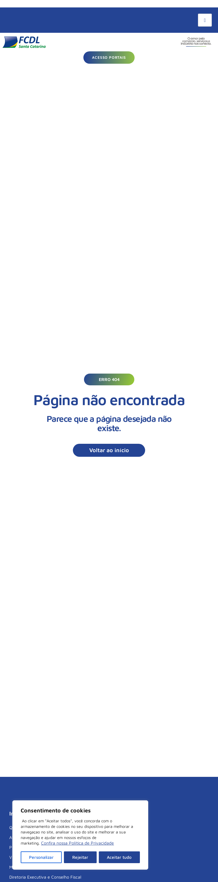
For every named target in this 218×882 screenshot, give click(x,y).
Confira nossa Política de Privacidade (77, 843)
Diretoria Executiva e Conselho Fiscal (45, 877)
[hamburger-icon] (205, 20)
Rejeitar (81, 857)
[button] (109, 379)
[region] (80, 835)
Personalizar (41, 857)
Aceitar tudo (119, 857)
